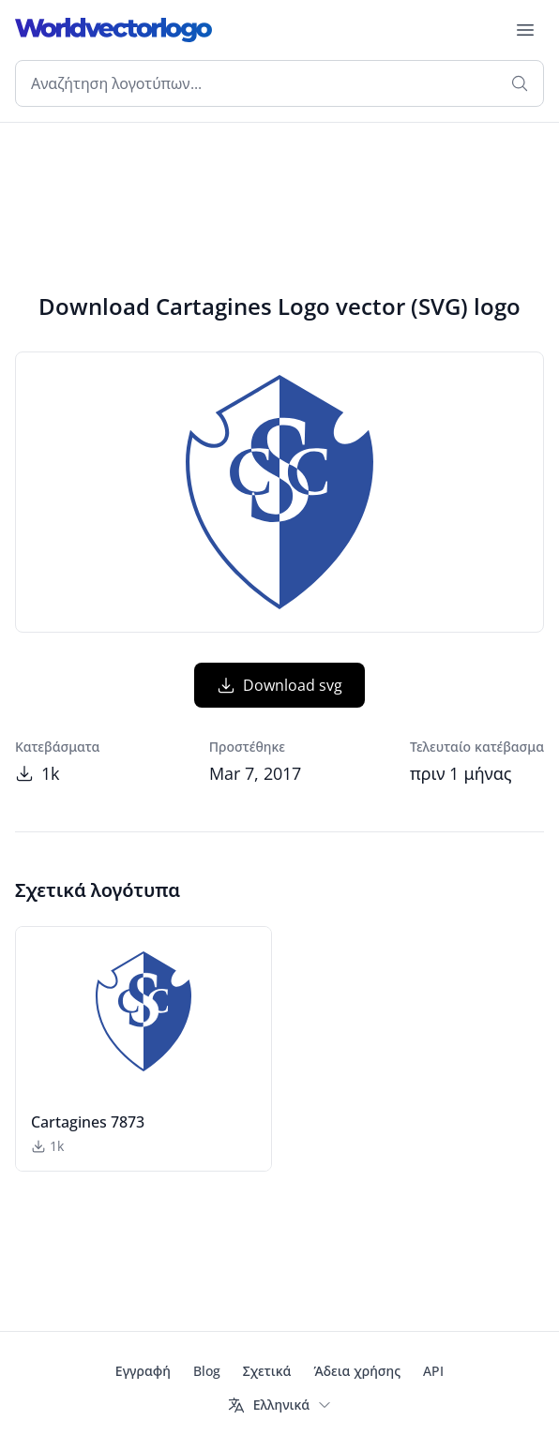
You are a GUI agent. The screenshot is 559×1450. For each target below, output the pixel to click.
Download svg (279, 685)
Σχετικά (267, 1371)
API (433, 1371)
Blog (206, 1371)
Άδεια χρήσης (356, 1371)
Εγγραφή (143, 1371)
